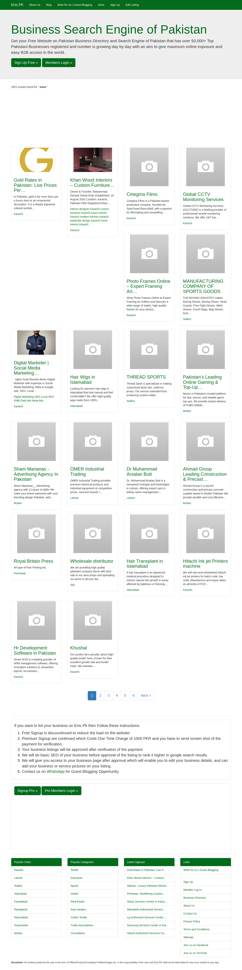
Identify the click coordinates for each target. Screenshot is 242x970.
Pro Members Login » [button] (61, 791)
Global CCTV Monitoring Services (203, 197)
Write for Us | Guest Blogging (74, 4)
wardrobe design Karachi (85, 220)
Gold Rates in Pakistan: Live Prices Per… (35, 185)
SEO (37, 396)
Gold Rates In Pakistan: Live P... (146, 869)
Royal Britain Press (33, 561)
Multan (187, 411)
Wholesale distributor (91, 561)
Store (101, 4)
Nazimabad (21, 917)
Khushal (78, 647)
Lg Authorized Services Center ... (147, 917)
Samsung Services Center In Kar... (148, 925)
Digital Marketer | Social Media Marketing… (31, 368)
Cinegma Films (142, 194)
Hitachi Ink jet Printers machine (205, 563)
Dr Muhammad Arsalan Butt (142, 471)
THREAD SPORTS (146, 377)
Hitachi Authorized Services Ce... (146, 933)
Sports (74, 885)
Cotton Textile (79, 917)
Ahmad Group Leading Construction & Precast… (205, 474)
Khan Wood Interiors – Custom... (146, 877)
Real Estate (77, 901)
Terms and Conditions (196, 929)
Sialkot (187, 319)
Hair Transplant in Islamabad (145, 563)
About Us (34, 4)
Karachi (18, 214)
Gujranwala (21, 925)
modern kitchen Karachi (94, 216)
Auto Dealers (78, 909)
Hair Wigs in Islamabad (82, 379)
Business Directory (194, 897)
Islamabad (76, 406)
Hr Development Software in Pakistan (35, 650)
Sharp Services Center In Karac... (147, 901)
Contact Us (190, 913)
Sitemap (188, 937)
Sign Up (115, 4)
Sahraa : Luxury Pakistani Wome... (148, 885)
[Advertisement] (121, 118)
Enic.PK (17, 5)
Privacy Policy (191, 921)
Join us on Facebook (195, 945)
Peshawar (20, 573)
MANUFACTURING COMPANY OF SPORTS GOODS (203, 286)
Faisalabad (21, 901)
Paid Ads (26, 400)
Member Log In (192, 889)
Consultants (78, 933)
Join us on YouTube (195, 953)
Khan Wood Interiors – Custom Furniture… (92, 182)
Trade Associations (82, 925)
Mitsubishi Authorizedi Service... (146, 909)
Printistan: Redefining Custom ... (146, 893)
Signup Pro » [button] (28, 791)
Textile (74, 869)
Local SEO (47, 396)
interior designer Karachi (84, 209)
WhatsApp (55, 771)
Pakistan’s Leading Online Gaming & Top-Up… (202, 382)
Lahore (74, 497)
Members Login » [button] (58, 63)
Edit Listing (132, 4)
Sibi (72, 584)
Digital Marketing (24, 396)
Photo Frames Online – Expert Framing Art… (148, 286)
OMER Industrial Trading (87, 471)
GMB (17, 400)
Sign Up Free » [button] (26, 63)
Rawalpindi (20, 909)
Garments (76, 877)
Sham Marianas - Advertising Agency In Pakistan (36, 474)
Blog (48, 4)
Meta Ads (37, 400)
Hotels (74, 893)
